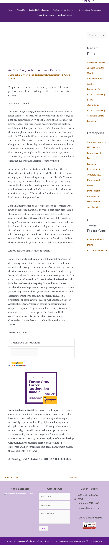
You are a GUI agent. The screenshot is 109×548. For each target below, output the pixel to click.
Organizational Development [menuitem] (89, 10)
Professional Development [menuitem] (63, 10)
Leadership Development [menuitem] (39, 10)
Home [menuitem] (10, 10)
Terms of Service (62, 543)
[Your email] (54, 507)
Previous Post (10, 478)
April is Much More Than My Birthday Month (95, 68)
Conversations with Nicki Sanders (94, 158)
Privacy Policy (48, 543)
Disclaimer (74, 543)
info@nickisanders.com (89, 509)
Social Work (93, 223)
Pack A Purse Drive (97, 266)
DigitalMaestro (96, 543)
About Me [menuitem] (21, 10)
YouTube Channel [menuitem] (65, 15)
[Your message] (54, 519)
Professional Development (50, 74)
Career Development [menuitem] (45, 15)
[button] (43, 530)
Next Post (73, 478)
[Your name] (54, 498)
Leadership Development (23, 74)
